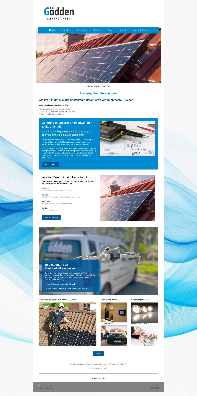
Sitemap (54, 386)
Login (157, 385)
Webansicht (155, 387)
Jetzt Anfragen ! (50, 164)
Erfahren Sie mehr (51, 217)
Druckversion (44, 386)
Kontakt (98, 354)
